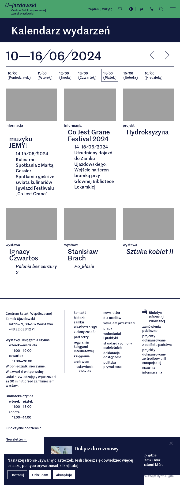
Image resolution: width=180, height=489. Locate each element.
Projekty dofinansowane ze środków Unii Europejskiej (154, 356)
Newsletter (111, 313)
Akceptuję (64, 474)
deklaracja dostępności (113, 355)
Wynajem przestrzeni (119, 323)
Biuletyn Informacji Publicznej (153, 317)
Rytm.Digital (165, 476)
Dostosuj (17, 474)
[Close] (171, 443)
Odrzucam (40, 474)
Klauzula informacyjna (152, 370)
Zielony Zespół (84, 332)
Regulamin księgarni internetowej (84, 346)
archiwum (81, 361)
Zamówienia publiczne (151, 328)
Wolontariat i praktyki (112, 336)
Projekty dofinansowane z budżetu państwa (157, 340)
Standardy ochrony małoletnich (117, 345)
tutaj (74, 465)
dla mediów (112, 318)
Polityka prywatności (113, 364)
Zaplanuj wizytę (100, 9)
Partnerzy (81, 337)
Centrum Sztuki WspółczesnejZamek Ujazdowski (28, 11)
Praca (107, 328)
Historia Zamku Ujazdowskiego (85, 322)
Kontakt (80, 313)
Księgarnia (82, 356)
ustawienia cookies (85, 369)
